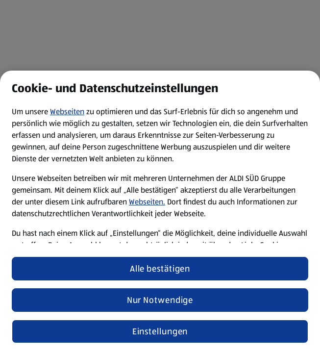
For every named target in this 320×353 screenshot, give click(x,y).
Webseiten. (147, 201)
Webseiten (67, 111)
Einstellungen (160, 331)
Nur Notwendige (160, 300)
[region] (160, 212)
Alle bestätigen (160, 268)
